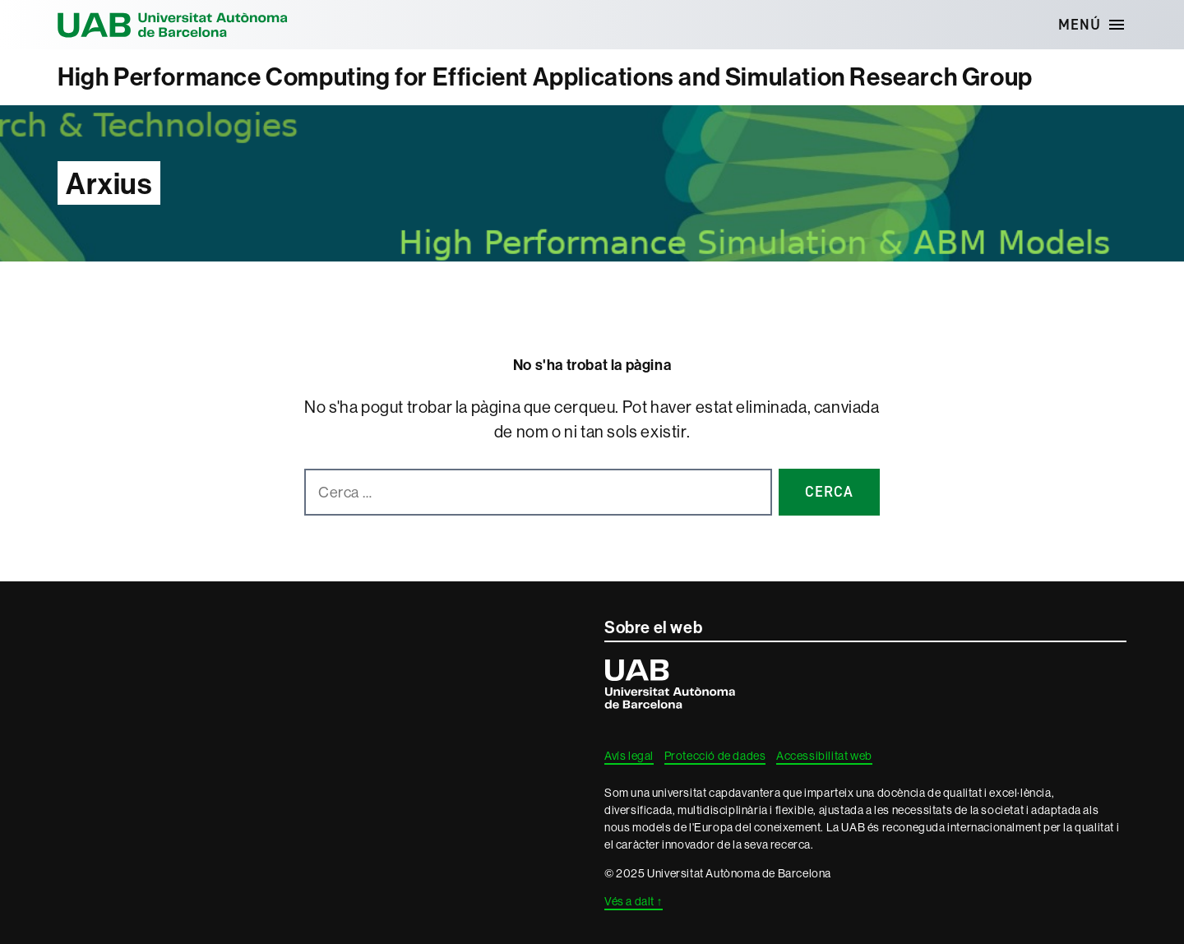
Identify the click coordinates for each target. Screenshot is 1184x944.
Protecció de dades (715, 755)
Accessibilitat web (824, 755)
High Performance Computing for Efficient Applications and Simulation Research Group (545, 77)
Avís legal (629, 755)
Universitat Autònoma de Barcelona (173, 24)
